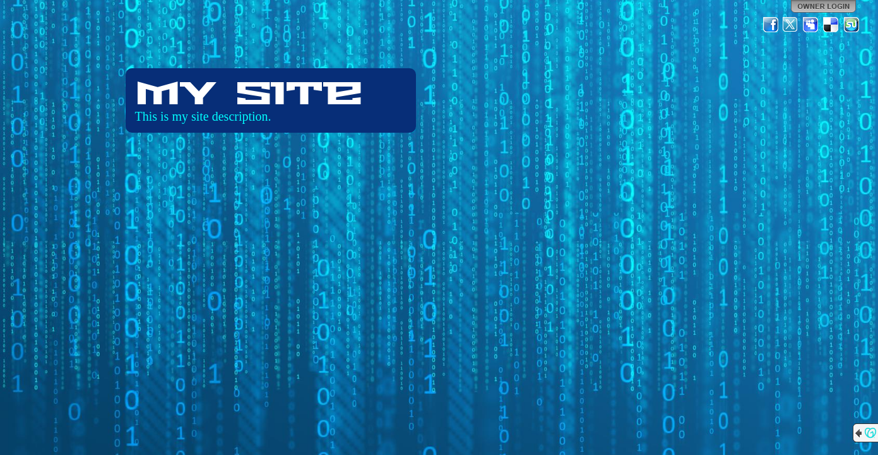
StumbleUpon (851, 24)
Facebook (771, 24)
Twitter (791, 24)
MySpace (811, 24)
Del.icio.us (831, 24)
